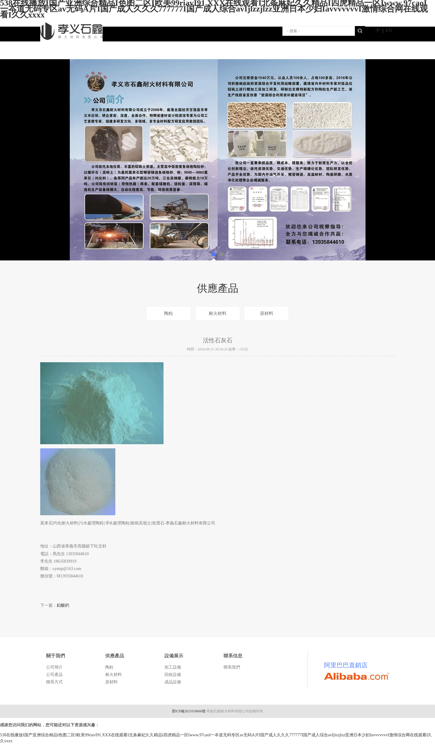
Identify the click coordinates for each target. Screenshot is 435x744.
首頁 (62, 51)
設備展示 (195, 51)
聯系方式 (54, 682)
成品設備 (172, 682)
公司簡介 (54, 667)
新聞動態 (284, 51)
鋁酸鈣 (63, 605)
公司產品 (54, 674)
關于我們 (106, 51)
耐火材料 (218, 313)
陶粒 (168, 313)
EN (389, 30)
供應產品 (151, 51)
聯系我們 (239, 51)
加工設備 (172, 667)
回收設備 (172, 674)
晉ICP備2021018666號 (189, 711)
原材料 (266, 313)
